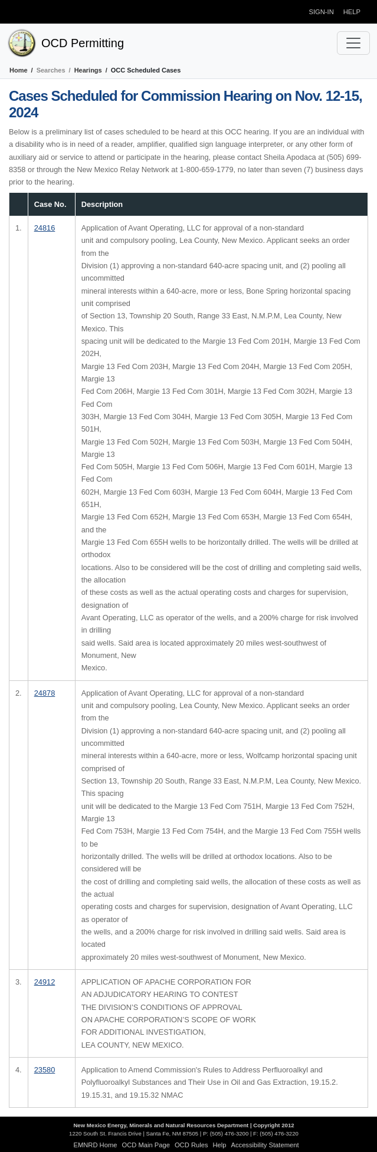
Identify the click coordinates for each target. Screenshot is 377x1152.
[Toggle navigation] (353, 43)
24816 (44, 227)
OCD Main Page (145, 1144)
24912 (44, 981)
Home (18, 70)
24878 (44, 693)
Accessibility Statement (265, 1144)
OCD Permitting (82, 43)
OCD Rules (191, 1144)
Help (351, 11)
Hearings (88, 70)
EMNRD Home (95, 1144)
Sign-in (321, 11)
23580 (44, 1069)
